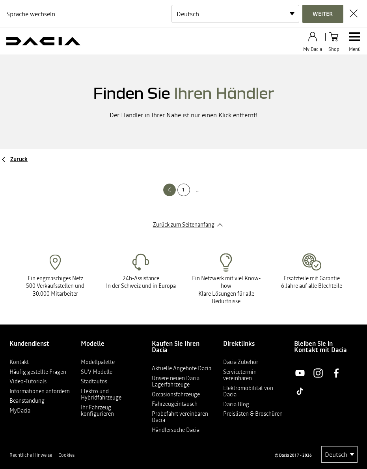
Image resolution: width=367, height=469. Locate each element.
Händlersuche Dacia (175, 430)
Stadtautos (94, 381)
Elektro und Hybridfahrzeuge (101, 394)
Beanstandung (27, 401)
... (197, 190)
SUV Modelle (96, 372)
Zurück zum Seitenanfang (183, 225)
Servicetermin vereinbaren (240, 375)
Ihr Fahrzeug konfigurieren (97, 410)
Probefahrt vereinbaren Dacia (180, 417)
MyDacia (19, 411)
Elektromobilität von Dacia (248, 391)
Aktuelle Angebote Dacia (181, 368)
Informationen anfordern (39, 391)
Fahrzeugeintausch (174, 404)
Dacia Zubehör (240, 362)
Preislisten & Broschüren (253, 414)
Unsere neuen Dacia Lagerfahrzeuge (175, 381)
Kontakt (19, 362)
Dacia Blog (236, 404)
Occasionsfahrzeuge (176, 394)
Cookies (66, 455)
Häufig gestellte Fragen (37, 372)
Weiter (323, 14)
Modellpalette (98, 362)
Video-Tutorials (28, 381)
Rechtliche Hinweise (30, 455)
